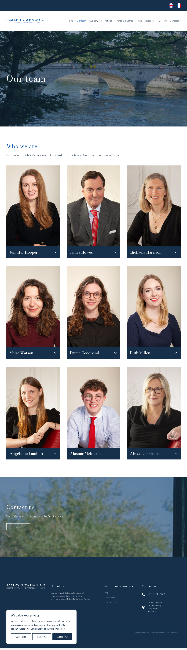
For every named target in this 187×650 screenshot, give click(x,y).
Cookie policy (110, 599)
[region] (41, 627)
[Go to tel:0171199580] (161, 595)
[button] (33, 253)
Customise (20, 636)
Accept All (62, 636)
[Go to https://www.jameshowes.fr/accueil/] (178, 5)
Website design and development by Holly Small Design (158, 634)
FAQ (107, 594)
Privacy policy (110, 604)
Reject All (42, 636)
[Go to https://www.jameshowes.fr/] (170, 5)
